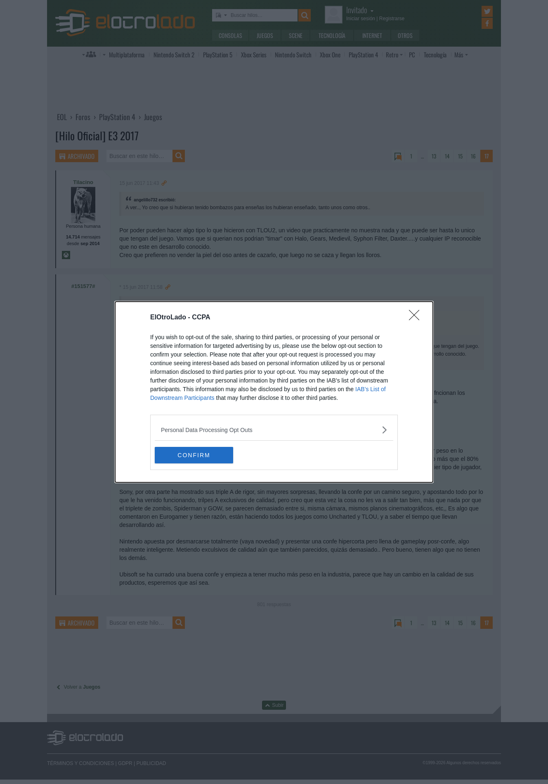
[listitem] (274, 429)
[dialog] (274, 392)
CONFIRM (193, 454)
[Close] (417, 318)
